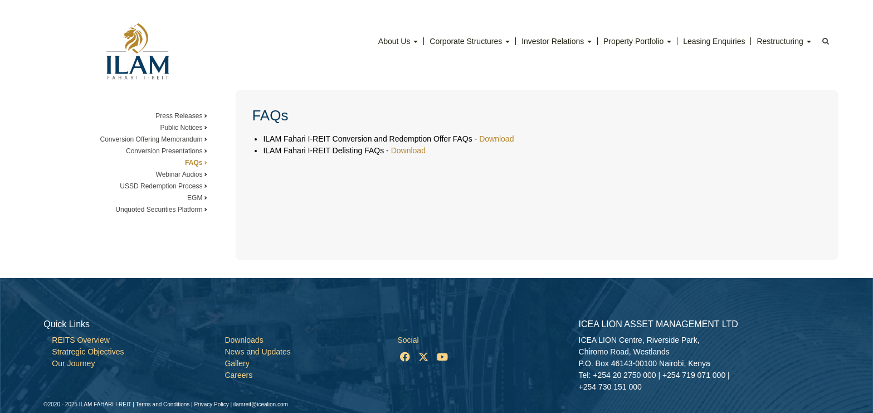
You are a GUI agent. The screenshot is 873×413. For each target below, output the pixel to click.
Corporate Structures (470, 41)
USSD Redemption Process (161, 186)
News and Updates (257, 351)
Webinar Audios (179, 174)
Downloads (244, 340)
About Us (398, 41)
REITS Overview (80, 340)
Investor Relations (556, 41)
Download (496, 138)
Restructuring (784, 41)
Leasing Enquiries (714, 41)
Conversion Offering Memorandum (151, 139)
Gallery (237, 363)
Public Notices (181, 128)
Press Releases (178, 116)
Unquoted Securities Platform (158, 209)
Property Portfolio (637, 41)
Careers (238, 375)
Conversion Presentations (164, 151)
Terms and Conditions (163, 404)
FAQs (193, 163)
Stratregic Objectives (88, 351)
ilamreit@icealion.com (260, 404)
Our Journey (73, 363)
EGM (194, 198)
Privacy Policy (211, 404)
